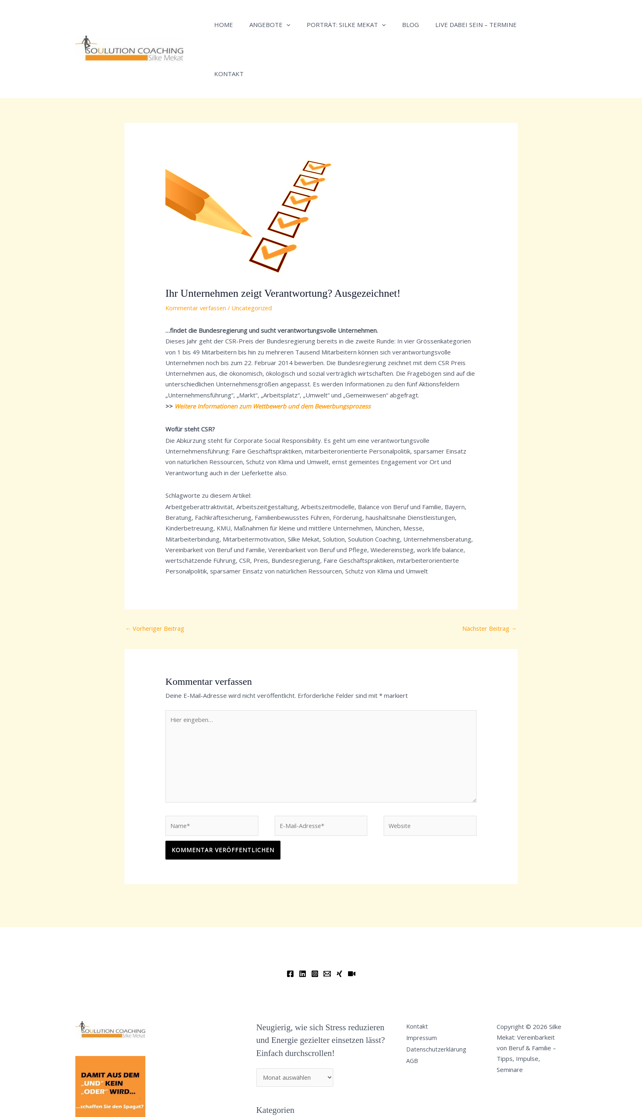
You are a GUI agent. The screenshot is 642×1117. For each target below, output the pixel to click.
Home (221, 24)
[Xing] (339, 929)
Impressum (425, 995)
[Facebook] (290, 929)
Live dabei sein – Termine (457, 24)
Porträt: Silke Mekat (335, 24)
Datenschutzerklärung (439, 1007)
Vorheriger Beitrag (155, 579)
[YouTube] (351, 929)
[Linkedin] (302, 929)
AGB (415, 1020)
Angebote (263, 24)
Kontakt (525, 24)
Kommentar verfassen (197, 259)
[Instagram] (315, 929)
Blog (396, 24)
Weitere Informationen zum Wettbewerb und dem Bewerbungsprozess (274, 357)
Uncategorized (255, 259)
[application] (280, 24)
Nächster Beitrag (489, 579)
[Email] (327, 929)
